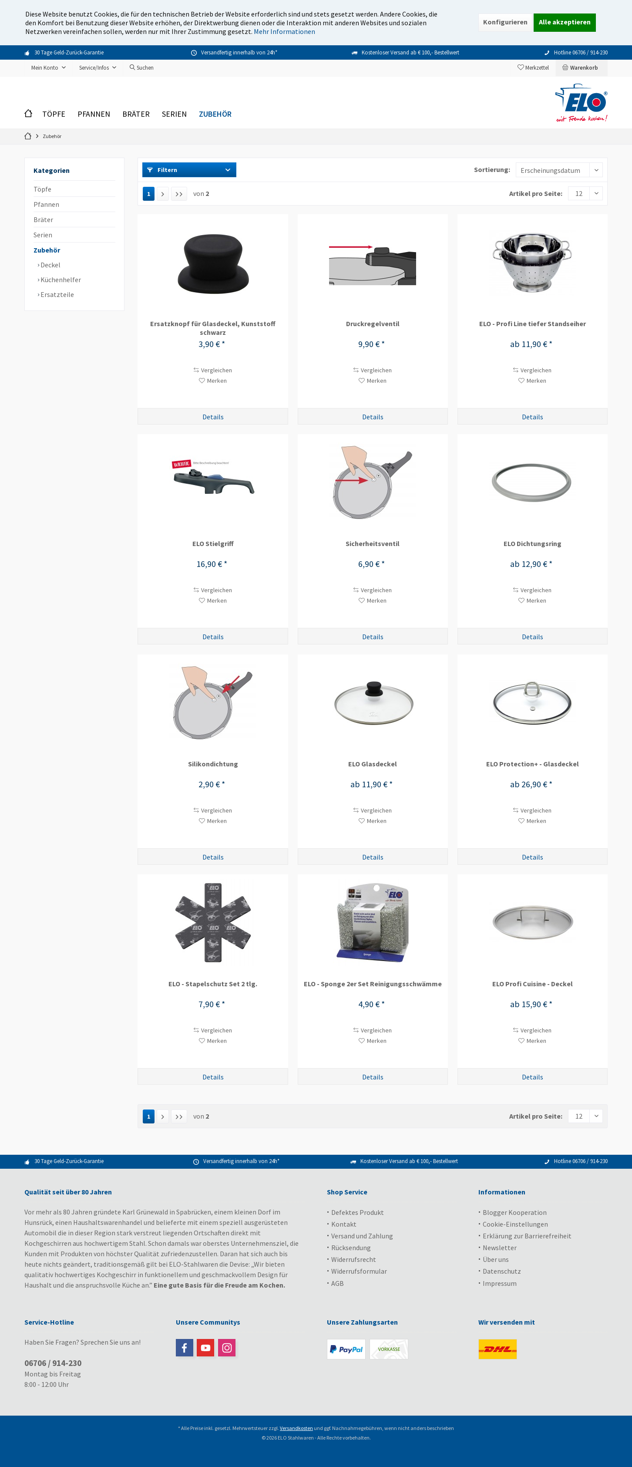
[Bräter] (136, 114)
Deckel (50, 264)
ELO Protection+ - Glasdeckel (532, 763)
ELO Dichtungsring (532, 543)
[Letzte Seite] (179, 194)
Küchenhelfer (60, 279)
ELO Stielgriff (213, 543)
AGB (337, 1283)
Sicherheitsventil (373, 543)
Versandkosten (296, 1428)
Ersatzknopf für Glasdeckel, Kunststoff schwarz (213, 328)
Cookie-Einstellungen (515, 1224)
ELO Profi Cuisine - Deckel (532, 983)
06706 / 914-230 (52, 1363)
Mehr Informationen (284, 31)
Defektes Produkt (357, 1212)
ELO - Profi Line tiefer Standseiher (532, 323)
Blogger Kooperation (515, 1212)
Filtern (162, 170)
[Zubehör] (215, 114)
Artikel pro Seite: (535, 193)
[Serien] (174, 114)
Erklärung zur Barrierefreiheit (527, 1235)
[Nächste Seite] (163, 194)
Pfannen (46, 204)
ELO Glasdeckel (372, 763)
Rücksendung (351, 1247)
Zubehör (47, 250)
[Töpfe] (53, 114)
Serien (43, 234)
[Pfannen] (93, 114)
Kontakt (343, 1224)
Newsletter (500, 1247)
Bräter (43, 219)
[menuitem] (581, 68)
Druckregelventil (373, 323)
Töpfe (42, 189)
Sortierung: (492, 169)
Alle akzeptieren (565, 21)
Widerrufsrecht (353, 1259)
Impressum (500, 1283)
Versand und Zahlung (362, 1235)
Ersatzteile (56, 294)
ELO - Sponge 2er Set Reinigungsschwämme (373, 983)
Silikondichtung (213, 763)
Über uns (496, 1259)
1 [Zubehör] (148, 194)
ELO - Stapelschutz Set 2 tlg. (212, 983)
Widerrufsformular (359, 1271)
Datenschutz (502, 1271)
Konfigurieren (505, 21)
